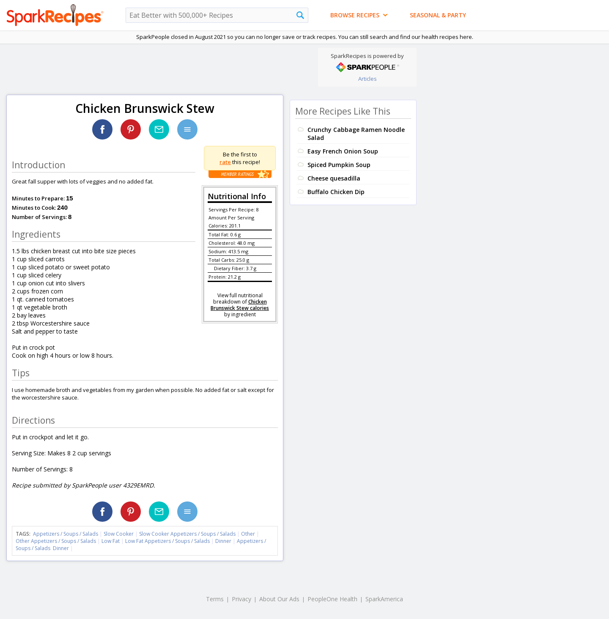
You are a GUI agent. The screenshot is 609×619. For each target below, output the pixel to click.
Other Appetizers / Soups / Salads (56, 541)
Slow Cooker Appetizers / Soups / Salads (188, 533)
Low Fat (111, 541)
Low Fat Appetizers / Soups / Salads (168, 541)
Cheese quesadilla (333, 178)
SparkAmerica (384, 599)
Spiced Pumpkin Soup (338, 165)
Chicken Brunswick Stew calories (240, 305)
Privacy (241, 599)
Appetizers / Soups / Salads (66, 533)
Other (248, 533)
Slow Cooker (119, 533)
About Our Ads (279, 599)
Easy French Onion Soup (342, 151)
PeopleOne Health (332, 599)
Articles (367, 78)
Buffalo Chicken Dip (336, 192)
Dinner (223, 541)
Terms (215, 599)
